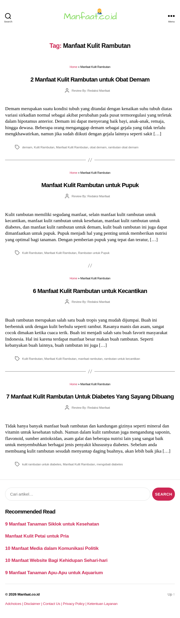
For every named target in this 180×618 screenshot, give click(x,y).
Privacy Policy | (75, 604)
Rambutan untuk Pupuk (93, 252)
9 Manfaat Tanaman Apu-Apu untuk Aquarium (54, 572)
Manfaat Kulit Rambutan (72, 147)
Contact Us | (53, 604)
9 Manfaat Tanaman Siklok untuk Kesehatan (52, 524)
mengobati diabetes (110, 464)
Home (73, 66)
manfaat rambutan (90, 358)
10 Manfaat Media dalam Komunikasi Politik (51, 548)
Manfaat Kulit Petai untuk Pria (37, 536)
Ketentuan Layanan (102, 604)
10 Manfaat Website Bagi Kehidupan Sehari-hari (56, 560)
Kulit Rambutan (44, 147)
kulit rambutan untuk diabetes (41, 464)
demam (27, 147)
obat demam (98, 147)
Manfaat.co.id (28, 594)
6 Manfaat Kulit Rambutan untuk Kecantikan (90, 291)
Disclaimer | (33, 604)
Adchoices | (14, 604)
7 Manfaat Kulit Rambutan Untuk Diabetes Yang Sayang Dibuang (90, 396)
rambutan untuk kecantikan (122, 358)
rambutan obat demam (123, 147)
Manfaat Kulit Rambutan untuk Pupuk (90, 185)
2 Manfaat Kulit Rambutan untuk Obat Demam (90, 79)
